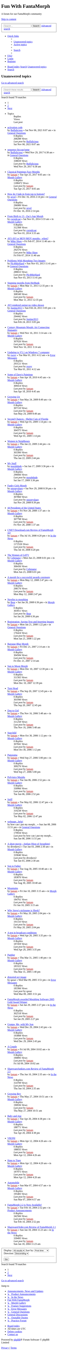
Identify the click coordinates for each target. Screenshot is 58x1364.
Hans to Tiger (14, 1160)
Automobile (13, 1182)
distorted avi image (16, 977)
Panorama (12, 755)
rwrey (13, 355)
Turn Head (12, 688)
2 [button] (8, 105)
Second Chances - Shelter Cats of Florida (27, 419)
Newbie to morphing (17, 599)
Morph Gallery (14, 177)
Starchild (11, 732)
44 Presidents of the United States (24, 507)
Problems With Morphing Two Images (26, 260)
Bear (13, 602)
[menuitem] (23, 41)
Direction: (16, 1253)
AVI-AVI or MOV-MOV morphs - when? (27, 238)
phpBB (17, 1339)
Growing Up (13, 396)
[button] (9, 108)
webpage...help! (15, 821)
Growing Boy (14, 1093)
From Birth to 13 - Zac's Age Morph (25, 216)
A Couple (12, 1046)
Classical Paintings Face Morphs (23, 171)
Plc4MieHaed (17, 263)
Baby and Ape (14, 1116)
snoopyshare (17, 488)
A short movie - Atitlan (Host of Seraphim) (28, 843)
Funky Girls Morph (17, 485)
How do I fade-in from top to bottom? (26, 194)
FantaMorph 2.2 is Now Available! (24, 1205)
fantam (14, 174)
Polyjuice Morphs (16, 777)
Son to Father (14, 866)
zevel (13, 197)
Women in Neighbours (18, 441)
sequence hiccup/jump (18, 149)
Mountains (12, 888)
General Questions (16, 133)
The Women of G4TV (18, 555)
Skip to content (8, 19)
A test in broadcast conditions (22, 932)
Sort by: (37, 1250)
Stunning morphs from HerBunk (23, 283)
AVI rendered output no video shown (25, 305)
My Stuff (11, 463)
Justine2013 (16, 308)
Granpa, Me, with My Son (20, 1024)
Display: (14, 1250)
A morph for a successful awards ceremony (28, 577)
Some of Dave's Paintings (20, 374)
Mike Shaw (16, 241)
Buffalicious (17, 130)
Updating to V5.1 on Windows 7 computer (28, 352)
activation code (14, 127)
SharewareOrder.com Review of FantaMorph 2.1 (31, 1227)
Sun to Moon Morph (17, 666)
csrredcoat (16, 219)
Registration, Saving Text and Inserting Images (30, 621)
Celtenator (16, 558)
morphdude (16, 466)
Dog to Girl (13, 710)
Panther (11, 955)
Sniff (9, 799)
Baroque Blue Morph (17, 644)
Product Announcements (19, 1210)
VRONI (11, 1138)
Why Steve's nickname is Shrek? (23, 910)
